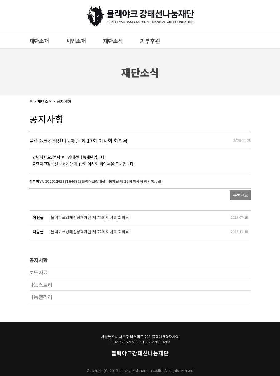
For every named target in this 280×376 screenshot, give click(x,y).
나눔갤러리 (40, 297)
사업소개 (76, 41)
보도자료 (38, 272)
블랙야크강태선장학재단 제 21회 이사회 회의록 (90, 217)
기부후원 (150, 41)
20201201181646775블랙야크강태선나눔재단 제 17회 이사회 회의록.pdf (103, 181)
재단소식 (113, 41)
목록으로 (240, 195)
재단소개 (39, 41)
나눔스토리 (40, 284)
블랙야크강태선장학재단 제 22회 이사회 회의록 (90, 231)
